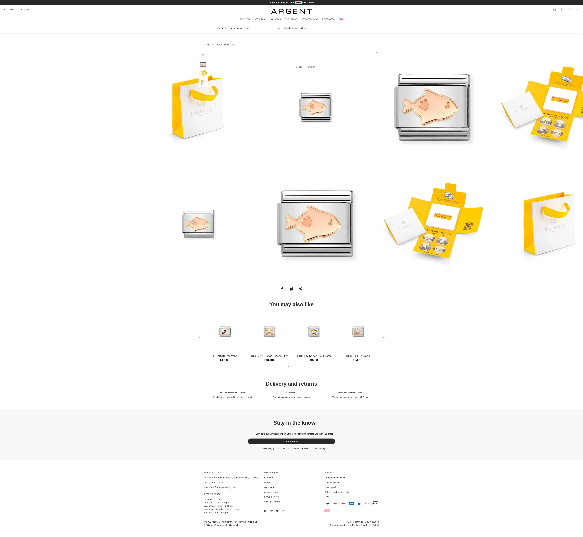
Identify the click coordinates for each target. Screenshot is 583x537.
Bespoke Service (309, 19)
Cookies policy (331, 482)
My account (270, 487)
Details (299, 67)
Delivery (312, 67)
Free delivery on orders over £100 (233, 28)
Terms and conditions (334, 477)
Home (206, 45)
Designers (259, 19)
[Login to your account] (562, 9)
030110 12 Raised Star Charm (313, 356)
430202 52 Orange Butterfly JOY (269, 356)
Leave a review (271, 496)
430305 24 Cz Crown (358, 356)
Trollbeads (291, 19)
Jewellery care (271, 492)
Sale (341, 19)
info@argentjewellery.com (298, 397)
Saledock (233, 525)
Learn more (308, 2)
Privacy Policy (319, 449)
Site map (252, 522)
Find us (268, 482)
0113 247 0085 (215, 482)
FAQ (326, 496)
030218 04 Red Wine (225, 356)
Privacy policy (331, 487)
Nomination (275, 19)
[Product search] (554, 9)
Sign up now (291, 441)
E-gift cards (328, 19)
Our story (8, 9)
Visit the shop (24, 9)
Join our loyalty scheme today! (291, 28)
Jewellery (245, 19)
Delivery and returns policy (337, 492)
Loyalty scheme (272, 501)
